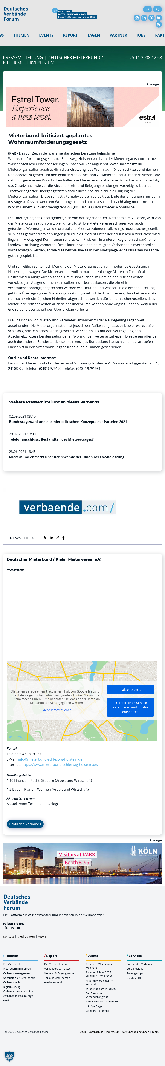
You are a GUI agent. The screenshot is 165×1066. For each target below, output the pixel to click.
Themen (21, 35)
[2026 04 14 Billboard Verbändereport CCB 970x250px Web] (82, 845)
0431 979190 (30, 753)
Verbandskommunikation (18, 991)
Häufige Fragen (95, 1006)
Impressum (112, 1031)
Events (46, 35)
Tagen (93, 35)
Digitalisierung (11, 987)
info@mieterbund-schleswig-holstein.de (50, 759)
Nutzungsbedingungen (135, 1031)
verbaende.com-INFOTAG (101, 988)
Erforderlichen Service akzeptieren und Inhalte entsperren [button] (130, 707)
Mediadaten (26, 936)
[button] (9, 1056)
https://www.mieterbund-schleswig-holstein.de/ (59, 764)
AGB (83, 1031)
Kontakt (8, 936)
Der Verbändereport (56, 964)
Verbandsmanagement (17, 973)
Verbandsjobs (135, 968)
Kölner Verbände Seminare (102, 1001)
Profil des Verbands (25, 824)
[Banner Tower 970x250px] (82, 89)
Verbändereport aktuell (58, 968)
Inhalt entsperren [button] (130, 690)
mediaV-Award (53, 982)
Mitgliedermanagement (17, 968)
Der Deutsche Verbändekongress (97, 995)
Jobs (141, 35)
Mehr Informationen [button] (57, 710)
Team (155, 1031)
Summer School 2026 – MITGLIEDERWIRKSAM (99, 974)
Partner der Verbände (140, 964)
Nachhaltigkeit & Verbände (19, 977)
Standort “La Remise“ (98, 1010)
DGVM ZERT (134, 977)
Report (70, 35)
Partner (118, 35)
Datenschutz (95, 1031)
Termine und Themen (57, 977)
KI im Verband (11, 964)
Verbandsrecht (12, 982)
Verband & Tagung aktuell (59, 973)
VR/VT (42, 936)
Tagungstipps (135, 973)
